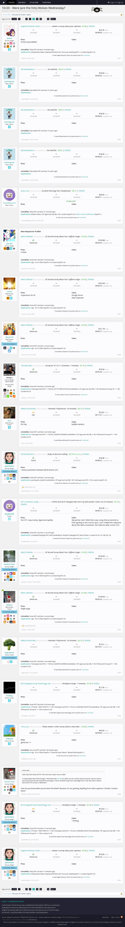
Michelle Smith (9, 782)
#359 (119, 840)
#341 (119, 58)
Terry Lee (25, 726)
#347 (119, 314)
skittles (9, 38)
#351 (119, 491)
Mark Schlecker (27, 236)
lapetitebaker (9, 466)
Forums (12, 2)
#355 (119, 673)
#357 (119, 759)
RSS (122, 917)
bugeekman (9, 653)
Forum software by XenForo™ (20, 917)
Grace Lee (25, 191)
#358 (119, 794)
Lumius (9, 291)
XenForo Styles (57, 917)
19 (37, 19)
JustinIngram (9, 81)
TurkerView (86, 55)
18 (33, 19)
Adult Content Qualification (85, 214)
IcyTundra (38, 11)
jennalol (9, 244)
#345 (119, 220)
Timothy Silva (26, 365)
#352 (119, 541)
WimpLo (24, 398)
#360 (119, 880)
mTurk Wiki (34, 2)
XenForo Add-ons (44, 917)
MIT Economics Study (29, 501)
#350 (119, 443)
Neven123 (9, 337)
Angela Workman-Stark (30, 26)
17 (30, 19)
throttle (59, 779)
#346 (119, 268)
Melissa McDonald (28, 408)
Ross (9, 421)
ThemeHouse (32, 920)
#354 (119, 630)
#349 (119, 398)
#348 (119, 355)
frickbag (9, 696)
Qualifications (26, 52)
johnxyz (9, 605)
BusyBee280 (9, 514)
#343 (119, 139)
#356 (119, 716)
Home (4, 2)
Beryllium (106, 917)
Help (112, 917)
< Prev (14, 19)
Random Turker (9, 564)
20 (41, 19)
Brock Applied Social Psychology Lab (35, 683)
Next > (53, 19)
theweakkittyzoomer (9, 203)
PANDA (92, 26)
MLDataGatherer (28, 69)
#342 (119, 99)
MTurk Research (27, 454)
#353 (119, 582)
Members (22, 2)
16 (26, 19)
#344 (119, 180)
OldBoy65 (9, 739)
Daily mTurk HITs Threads (19, 11)
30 (48, 19)
